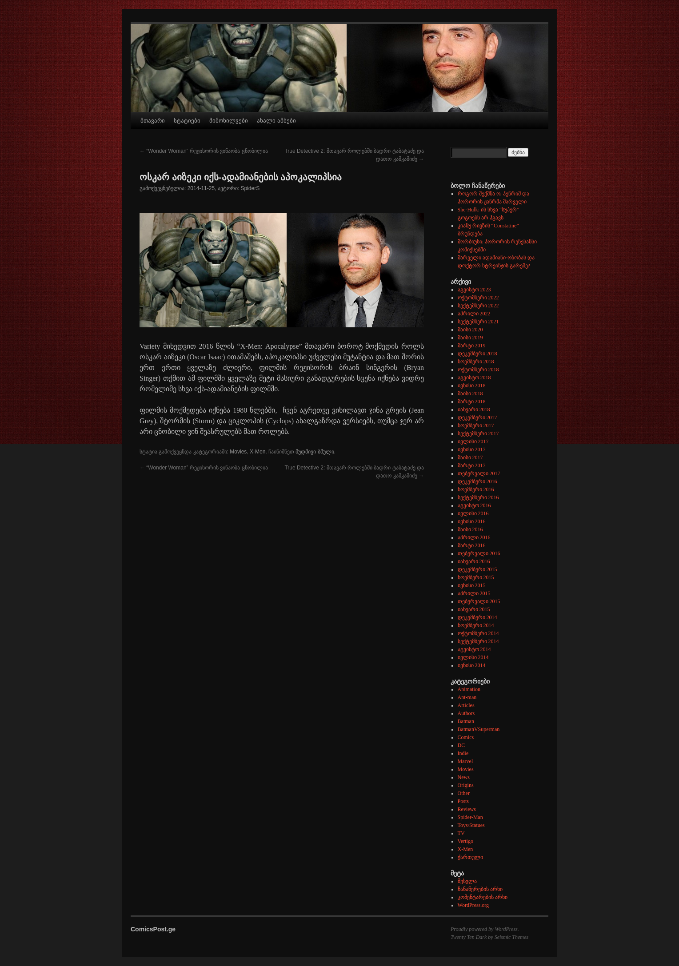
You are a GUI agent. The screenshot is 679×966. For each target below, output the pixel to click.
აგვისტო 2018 (474, 377)
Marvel (465, 761)
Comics (466, 737)
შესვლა (467, 881)
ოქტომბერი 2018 (478, 369)
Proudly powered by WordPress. (485, 929)
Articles (466, 705)
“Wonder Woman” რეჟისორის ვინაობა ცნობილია (204, 151)
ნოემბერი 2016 (476, 489)
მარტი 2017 (472, 465)
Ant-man (467, 697)
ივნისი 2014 (472, 665)
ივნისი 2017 (472, 449)
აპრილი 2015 (474, 593)
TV (461, 833)
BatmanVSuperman (479, 729)
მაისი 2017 (470, 457)
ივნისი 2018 (472, 385)
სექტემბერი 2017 (478, 433)
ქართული (470, 857)
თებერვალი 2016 (479, 553)
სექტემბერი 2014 (478, 641)
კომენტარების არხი (482, 897)
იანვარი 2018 (474, 409)
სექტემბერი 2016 (478, 497)
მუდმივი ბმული (315, 452)
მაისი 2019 (470, 337)
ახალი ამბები (276, 120)
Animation (469, 689)
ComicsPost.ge (153, 929)
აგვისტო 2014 (474, 649)
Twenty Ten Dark (469, 937)
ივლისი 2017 (473, 441)
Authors (466, 713)
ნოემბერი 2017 (476, 425)
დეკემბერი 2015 (477, 569)
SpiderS (250, 188)
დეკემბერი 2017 (477, 417)
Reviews (467, 809)
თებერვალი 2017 (479, 473)
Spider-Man (470, 817)
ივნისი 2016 (472, 521)
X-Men (257, 452)
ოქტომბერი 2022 (478, 297)
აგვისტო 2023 (474, 289)
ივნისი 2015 (472, 585)
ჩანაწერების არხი (480, 889)
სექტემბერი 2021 (478, 321)
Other (464, 793)
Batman (466, 721)
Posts (463, 801)
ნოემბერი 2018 (476, 361)
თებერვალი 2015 (479, 601)
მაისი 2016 (470, 529)
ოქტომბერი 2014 (478, 633)
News (464, 777)
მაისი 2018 (470, 393)
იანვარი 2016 (474, 561)
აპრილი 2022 (474, 313)
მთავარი (152, 120)
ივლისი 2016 (473, 513)
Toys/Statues (471, 825)
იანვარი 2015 (474, 609)
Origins (466, 785)
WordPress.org (473, 905)
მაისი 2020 (470, 329)
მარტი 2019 (472, 345)
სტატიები (187, 120)
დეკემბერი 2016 (477, 481)
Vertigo (465, 841)
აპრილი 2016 (474, 537)
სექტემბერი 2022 (478, 305)
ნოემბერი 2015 (476, 577)
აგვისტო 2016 (474, 505)
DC (461, 745)
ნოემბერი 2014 (476, 625)
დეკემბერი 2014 (477, 617)
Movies (238, 452)
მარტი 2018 (472, 401)
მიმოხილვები (228, 120)
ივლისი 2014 (473, 657)
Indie (463, 753)
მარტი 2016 (472, 545)
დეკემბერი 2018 (477, 353)
